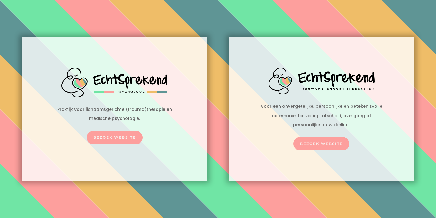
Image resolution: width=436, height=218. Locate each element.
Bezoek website (114, 137)
